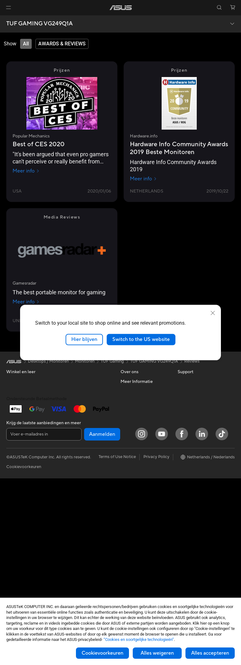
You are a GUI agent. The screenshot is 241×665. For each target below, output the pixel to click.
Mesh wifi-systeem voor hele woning (84, 450)
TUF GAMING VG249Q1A (39, 23)
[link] (121, 7)
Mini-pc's (14, 504)
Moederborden (20, 542)
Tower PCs (16, 485)
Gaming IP (71, 566)
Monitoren (16, 513)
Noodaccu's (73, 556)
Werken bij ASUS (136, 390)
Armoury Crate (192, 475)
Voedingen (72, 381)
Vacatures (129, 437)
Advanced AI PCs (194, 419)
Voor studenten (20, 419)
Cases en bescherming (83, 528)
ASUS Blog (188, 466)
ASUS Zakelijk (191, 438)
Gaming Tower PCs (23, 494)
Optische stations (78, 400)
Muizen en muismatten (82, 495)
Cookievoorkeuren (102, 653)
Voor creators (19, 409)
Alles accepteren (210, 653)
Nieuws (127, 400)
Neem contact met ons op (144, 456)
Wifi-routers (73, 438)
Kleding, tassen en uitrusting (78, 517)
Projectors (16, 523)
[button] (8, 7)
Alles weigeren (157, 653)
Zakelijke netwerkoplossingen (80, 464)
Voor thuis (15, 391)
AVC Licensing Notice (198, 456)
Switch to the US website (141, 339)
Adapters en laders (79, 537)
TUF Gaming (112, 361)
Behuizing (15, 561)
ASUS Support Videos (141, 466)
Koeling (13, 570)
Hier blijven (84, 339)
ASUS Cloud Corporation (144, 418)
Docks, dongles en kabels (85, 547)
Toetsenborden (76, 485)
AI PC (183, 409)
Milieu (183, 390)
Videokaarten (18, 551)
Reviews (192, 361)
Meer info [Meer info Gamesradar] (26, 302)
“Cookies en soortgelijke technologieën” (139, 639)
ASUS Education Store (199, 447)
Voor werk (15, 400)
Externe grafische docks (84, 409)
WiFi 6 (68, 428)
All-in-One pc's (20, 476)
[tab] (26, 44)
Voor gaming (18, 428)
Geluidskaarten (76, 390)
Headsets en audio (79, 504)
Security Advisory (136, 484)
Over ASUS (131, 381)
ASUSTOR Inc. (133, 409)
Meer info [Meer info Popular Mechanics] (26, 171)
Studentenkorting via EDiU (202, 494)
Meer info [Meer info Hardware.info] (143, 179)
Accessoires (17, 457)
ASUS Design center (196, 428)
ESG (182, 381)
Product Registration (139, 475)
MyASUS (128, 494)
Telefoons (15, 447)
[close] (212, 313)
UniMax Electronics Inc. (142, 428)
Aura (182, 484)
